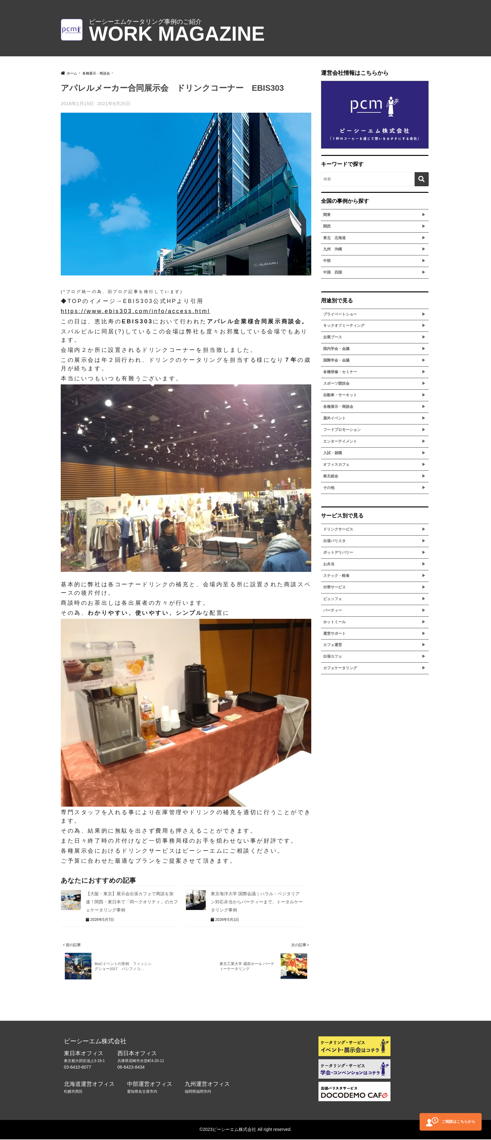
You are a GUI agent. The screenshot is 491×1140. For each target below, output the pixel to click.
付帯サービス (334, 587)
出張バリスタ (334, 541)
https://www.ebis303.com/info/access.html (135, 311)
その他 (328, 487)
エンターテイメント (340, 441)
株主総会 (330, 476)
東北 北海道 (334, 238)
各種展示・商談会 (338, 406)
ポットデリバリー (338, 552)
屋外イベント (334, 418)
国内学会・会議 (336, 349)
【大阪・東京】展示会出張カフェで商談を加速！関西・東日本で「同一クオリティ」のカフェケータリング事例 (132, 901)
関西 (327, 226)
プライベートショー (340, 314)
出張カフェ (332, 656)
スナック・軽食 (336, 575)
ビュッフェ (332, 599)
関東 (327, 215)
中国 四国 (332, 272)
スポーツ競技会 (336, 383)
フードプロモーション (342, 430)
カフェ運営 (332, 645)
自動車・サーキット (340, 395)
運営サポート (334, 633)
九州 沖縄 (332, 249)
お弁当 (328, 564)
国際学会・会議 (336, 360)
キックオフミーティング (343, 325)
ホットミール (334, 622)
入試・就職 (332, 453)
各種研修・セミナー (340, 372)
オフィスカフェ (336, 464)
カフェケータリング (340, 668)
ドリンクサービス (338, 529)
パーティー (332, 610)
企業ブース (332, 337)
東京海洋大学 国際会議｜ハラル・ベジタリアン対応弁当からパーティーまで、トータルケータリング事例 (257, 901)
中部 (327, 261)
